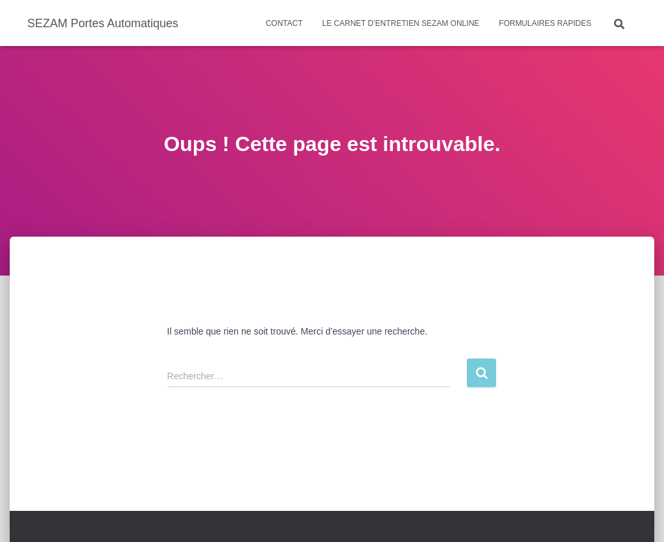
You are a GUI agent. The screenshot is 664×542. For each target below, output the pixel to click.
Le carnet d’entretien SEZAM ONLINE (400, 23)
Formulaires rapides (545, 23)
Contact (284, 23)
